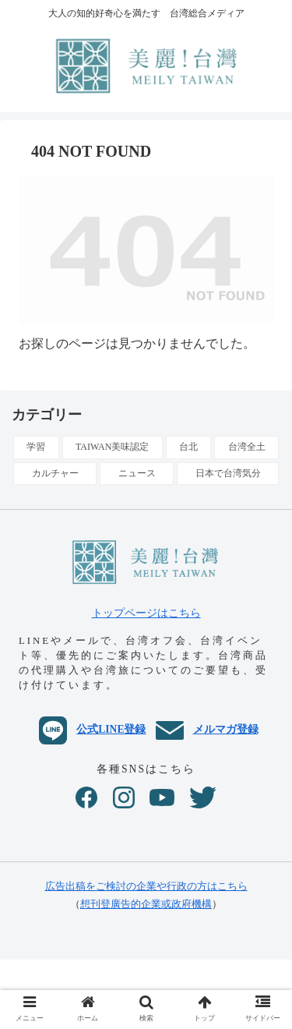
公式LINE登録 (92, 729)
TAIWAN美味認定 (112, 446)
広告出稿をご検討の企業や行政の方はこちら (146, 886)
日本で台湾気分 (228, 473)
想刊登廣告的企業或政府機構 (146, 904)
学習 (35, 446)
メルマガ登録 (207, 729)
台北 (188, 446)
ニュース (137, 473)
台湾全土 (247, 446)
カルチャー (55, 473)
